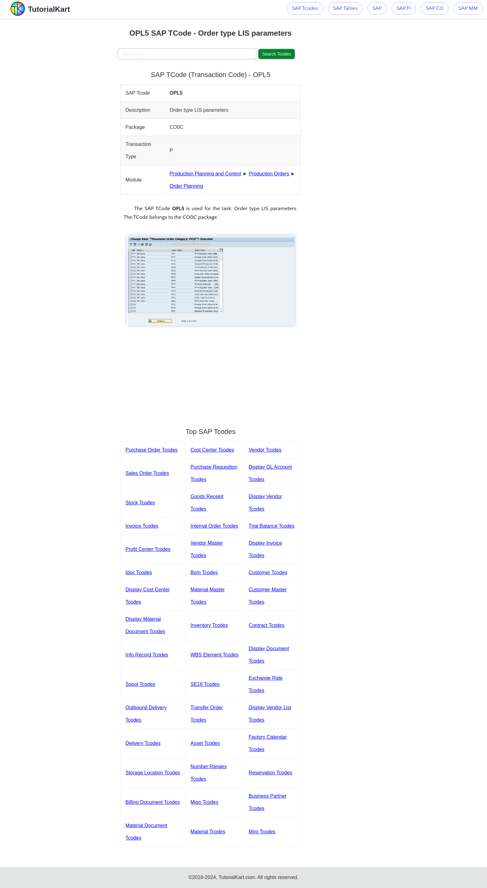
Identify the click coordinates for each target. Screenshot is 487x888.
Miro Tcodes (262, 831)
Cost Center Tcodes (212, 450)
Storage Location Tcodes (152, 772)
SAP (376, 8)
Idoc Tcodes (138, 572)
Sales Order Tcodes (147, 473)
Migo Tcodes (204, 802)
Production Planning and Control (205, 173)
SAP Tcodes (305, 8)
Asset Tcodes (205, 743)
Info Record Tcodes (146, 654)
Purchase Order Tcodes (151, 450)
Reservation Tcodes (270, 772)
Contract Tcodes (266, 625)
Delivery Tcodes (143, 743)
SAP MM (468, 8)
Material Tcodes (207, 831)
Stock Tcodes (140, 502)
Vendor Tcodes (265, 450)
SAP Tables (345, 8)
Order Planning (186, 186)
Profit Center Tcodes (148, 549)
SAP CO (435, 8)
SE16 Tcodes (205, 684)
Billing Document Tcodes (152, 802)
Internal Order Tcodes (214, 526)
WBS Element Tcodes (214, 654)
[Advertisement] (71, 112)
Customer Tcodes (268, 572)
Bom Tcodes (204, 572)
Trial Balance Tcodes (272, 526)
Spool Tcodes (140, 684)
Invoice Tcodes (141, 526)
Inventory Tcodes (209, 625)
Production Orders (269, 173)
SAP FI (404, 8)
